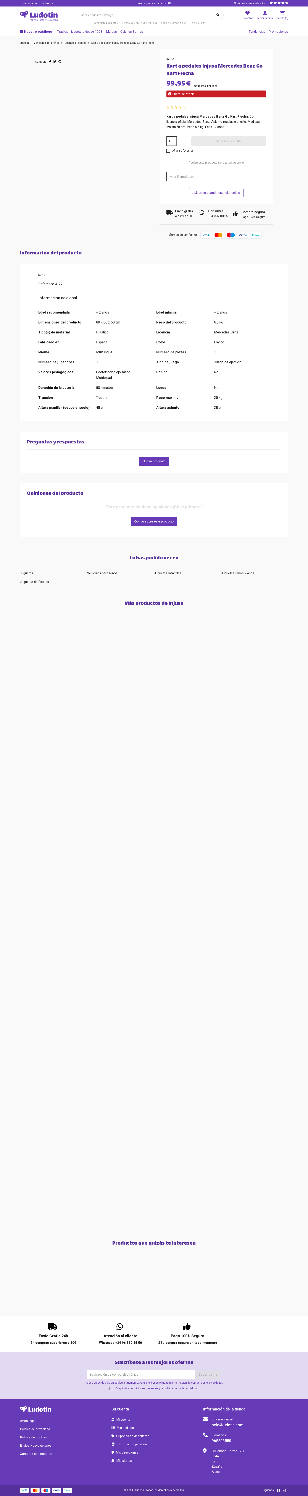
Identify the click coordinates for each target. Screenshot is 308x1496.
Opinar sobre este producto (154, 521)
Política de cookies (33, 1437)
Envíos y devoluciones (36, 1445)
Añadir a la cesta (229, 141)
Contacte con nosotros (36, 1453)
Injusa (170, 59)
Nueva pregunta (154, 461)
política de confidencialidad (181, 1388)
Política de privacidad (35, 1429)
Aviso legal (27, 1420)
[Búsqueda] (150, 15)
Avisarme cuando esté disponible (216, 192)
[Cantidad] (171, 141)
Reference (46, 284)
